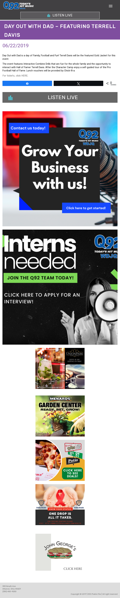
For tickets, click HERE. (15, 75)
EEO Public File (94, 594)
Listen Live (60, 15)
